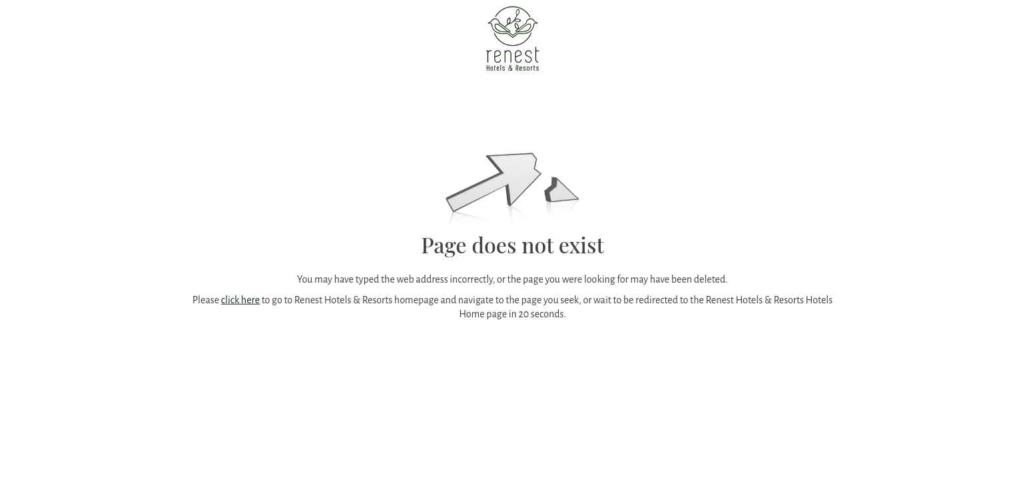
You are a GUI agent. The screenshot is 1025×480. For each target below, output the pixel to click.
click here (240, 300)
